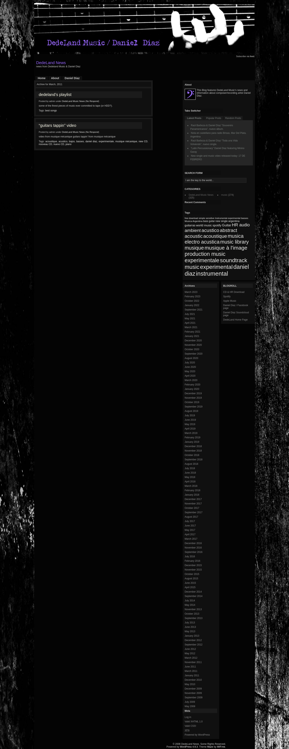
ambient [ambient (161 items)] (193, 230)
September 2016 (194, 552)
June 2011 (190, 666)
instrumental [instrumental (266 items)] (212, 273)
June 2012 (190, 649)
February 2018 (192, 490)
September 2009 (194, 697)
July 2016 (190, 556)
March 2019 (191, 433)
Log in (188, 717)
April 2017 (190, 534)
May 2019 (190, 424)
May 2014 (190, 605)
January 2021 (192, 336)
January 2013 (192, 635)
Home (42, 78)
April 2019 (190, 428)
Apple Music (229, 300)
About (55, 78)
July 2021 (190, 314)
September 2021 (194, 309)
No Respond (92, 101)
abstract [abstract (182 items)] (228, 230)
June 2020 (190, 367)
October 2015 (192, 574)
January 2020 (192, 389)
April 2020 (190, 375)
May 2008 (190, 706)
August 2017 (191, 516)
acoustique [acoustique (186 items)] (215, 236)
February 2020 (192, 384)
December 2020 (193, 340)
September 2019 (194, 406)
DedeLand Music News (73, 101)
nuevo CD (58, 144)
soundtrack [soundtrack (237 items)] (233, 260)
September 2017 (194, 512)
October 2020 (192, 349)
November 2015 (193, 569)
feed (252, 56)
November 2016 (193, 547)
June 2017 (190, 525)
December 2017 (193, 499)
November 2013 (193, 609)
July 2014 (190, 600)
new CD (143, 141)
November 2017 (193, 503)
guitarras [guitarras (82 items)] (190, 225)
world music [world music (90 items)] (204, 225)
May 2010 (190, 684)
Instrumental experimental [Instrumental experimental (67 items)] (227, 218)
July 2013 (190, 622)
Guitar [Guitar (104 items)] (226, 225)
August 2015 (191, 578)
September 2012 (194, 644)
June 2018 (190, 472)
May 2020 (190, 371)
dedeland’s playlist (55, 94)
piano (68, 144)
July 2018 (190, 468)
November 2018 (193, 450)
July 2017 (190, 521)
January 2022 (192, 305)
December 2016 (193, 543)
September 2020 (194, 353)
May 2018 (190, 477)
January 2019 (192, 442)
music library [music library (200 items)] (234, 242)
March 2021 (191, 327)
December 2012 (193, 640)
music (224, 195)
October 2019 (192, 402)
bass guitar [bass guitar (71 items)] (209, 221)
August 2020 (191, 358)
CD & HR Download (233, 292)
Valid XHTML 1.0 (194, 721)
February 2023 (192, 296)
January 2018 (192, 494)
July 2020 (190, 362)
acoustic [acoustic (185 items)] (194, 236)
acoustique (51, 141)
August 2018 (191, 464)
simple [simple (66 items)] (202, 218)
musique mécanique (126, 141)
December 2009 (193, 688)
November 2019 (193, 397)
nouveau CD (45, 144)
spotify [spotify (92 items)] (217, 225)
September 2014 (194, 596)
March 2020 (191, 380)
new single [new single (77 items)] (222, 221)
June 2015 (190, 583)
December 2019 (193, 393)
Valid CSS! (190, 726)
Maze (210, 746)
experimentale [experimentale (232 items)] (202, 260)
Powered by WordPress (197, 734)
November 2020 (193, 345)
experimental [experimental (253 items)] (216, 267)
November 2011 (193, 662)
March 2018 (191, 486)
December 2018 (193, 446)
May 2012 (190, 653)
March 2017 (191, 538)
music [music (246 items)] (192, 267)
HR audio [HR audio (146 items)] (241, 225)
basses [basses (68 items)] (244, 218)
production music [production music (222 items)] (205, 254)
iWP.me (221, 746)
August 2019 (191, 411)
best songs (51, 110)
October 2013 (192, 613)
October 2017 (192, 508)
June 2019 (190, 419)
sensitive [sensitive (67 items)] (210, 218)
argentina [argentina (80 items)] (233, 221)
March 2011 (191, 671)
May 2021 (190, 318)
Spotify (227, 296)
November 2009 (193, 693)
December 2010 (193, 679)
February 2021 (192, 331)
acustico (63, 141)
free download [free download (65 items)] (191, 218)
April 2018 (190, 481)
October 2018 (192, 455)
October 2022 (192, 300)
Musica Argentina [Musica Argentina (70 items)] (194, 221)
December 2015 (193, 565)
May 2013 (190, 631)
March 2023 (191, 292)
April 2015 (190, 587)
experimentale (106, 141)
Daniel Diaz (72, 78)
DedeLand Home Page (235, 319)
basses (80, 141)
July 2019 (190, 415)
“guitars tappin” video (57, 125)
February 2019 (192, 437)
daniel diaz (91, 141)
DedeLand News (51, 62)
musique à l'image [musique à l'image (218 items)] (226, 248)
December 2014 (193, 591)
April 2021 (190, 323)
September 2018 (194, 459)
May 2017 (190, 530)
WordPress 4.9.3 (189, 746)
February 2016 (192, 560)
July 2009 (190, 702)
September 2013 (194, 618)
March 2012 (191, 657)
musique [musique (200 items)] (194, 248)
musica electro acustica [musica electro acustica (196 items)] (214, 239)
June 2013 (190, 627)
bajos (72, 141)
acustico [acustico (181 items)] (210, 230)
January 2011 (192, 675)
